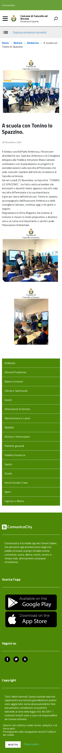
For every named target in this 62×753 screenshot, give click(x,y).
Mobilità (9, 427)
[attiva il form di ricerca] (55, 18)
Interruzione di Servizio (17, 409)
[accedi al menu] (5, 18)
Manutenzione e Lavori (17, 418)
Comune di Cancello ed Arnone (33, 17)
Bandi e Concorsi (14, 381)
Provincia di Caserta (29, 21)
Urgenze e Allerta (14, 501)
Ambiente (33, 43)
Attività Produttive (15, 372)
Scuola (8, 473)
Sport (8, 492)
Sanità (8, 464)
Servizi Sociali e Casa (16, 483)
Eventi (8, 400)
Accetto (13, 744)
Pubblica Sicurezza (15, 455)
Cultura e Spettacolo (16, 391)
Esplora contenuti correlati (29, 32)
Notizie (18, 43)
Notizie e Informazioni (17, 437)
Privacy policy (31, 744)
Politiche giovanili (14, 446)
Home (5, 43)
